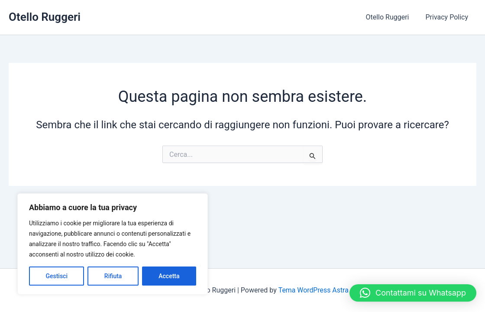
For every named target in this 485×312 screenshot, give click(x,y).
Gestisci (56, 276)
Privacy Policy (448, 17)
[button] (412, 293)
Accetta (168, 276)
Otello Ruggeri (45, 16)
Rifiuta (113, 276)
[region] (112, 244)
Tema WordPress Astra (313, 290)
